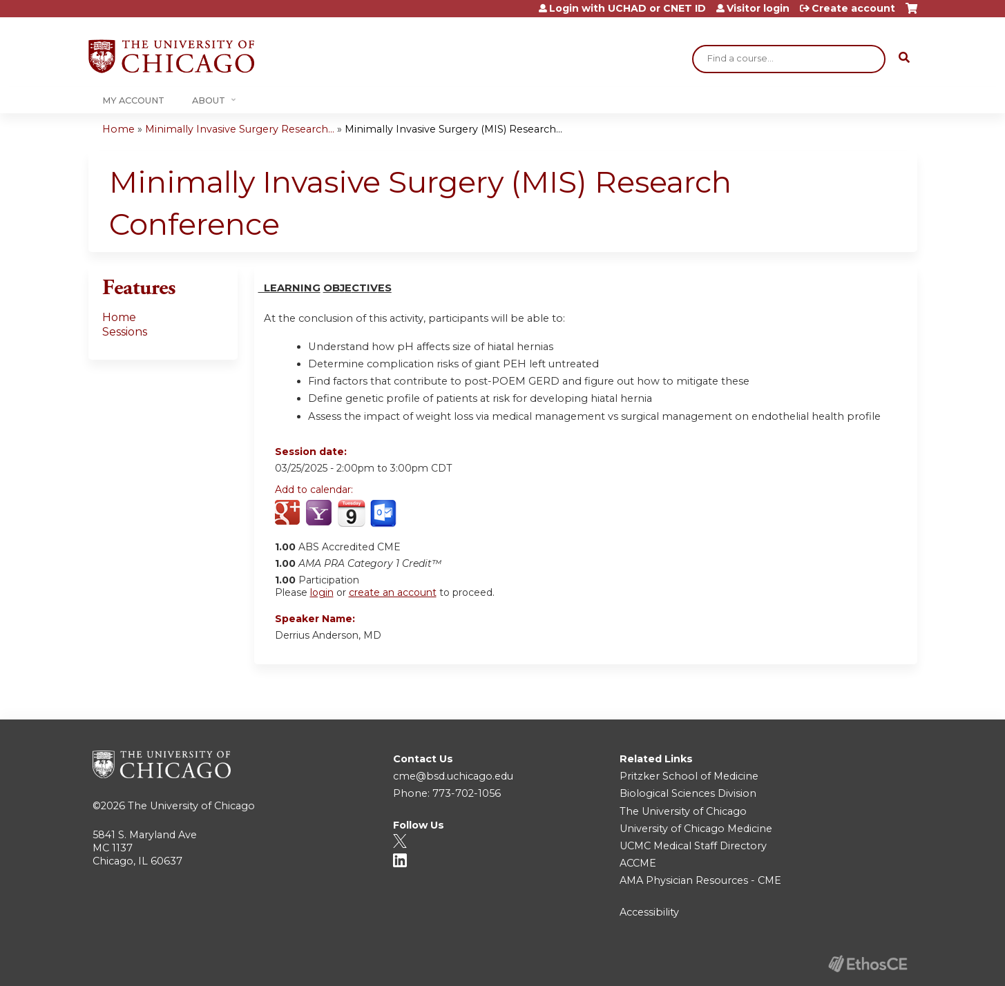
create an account (393, 592)
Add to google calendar (289, 514)
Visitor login (758, 8)
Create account (853, 8)
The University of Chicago (191, 806)
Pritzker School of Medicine (689, 776)
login (322, 592)
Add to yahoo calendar (320, 514)
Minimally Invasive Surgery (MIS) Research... (453, 129)
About (208, 100)
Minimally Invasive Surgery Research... (239, 129)
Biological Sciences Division (688, 793)
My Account (133, 100)
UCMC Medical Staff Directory (693, 846)
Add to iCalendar (351, 513)
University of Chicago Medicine (696, 828)
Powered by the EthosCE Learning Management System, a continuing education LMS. (868, 964)
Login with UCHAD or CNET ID (627, 8)
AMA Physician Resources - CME (700, 880)
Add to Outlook (384, 514)
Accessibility (649, 912)
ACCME (638, 863)
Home (118, 129)
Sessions (124, 331)
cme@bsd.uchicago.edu (453, 776)
